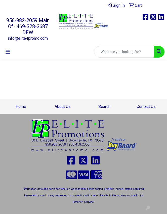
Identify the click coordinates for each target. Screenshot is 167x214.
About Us (63, 106)
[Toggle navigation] (8, 51)
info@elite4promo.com (28, 38)
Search (104, 106)
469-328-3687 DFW (32, 29)
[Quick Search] (124, 52)
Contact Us (146, 106)
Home (21, 106)
